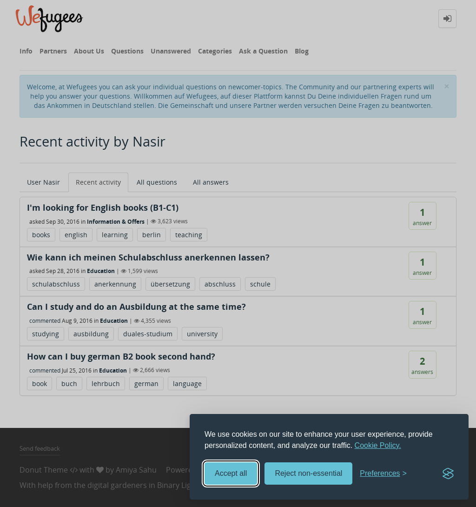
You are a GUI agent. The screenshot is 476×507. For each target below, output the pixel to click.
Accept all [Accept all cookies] (231, 473)
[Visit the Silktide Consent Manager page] (448, 473)
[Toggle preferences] (383, 473)
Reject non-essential (308, 473)
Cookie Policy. (378, 445)
